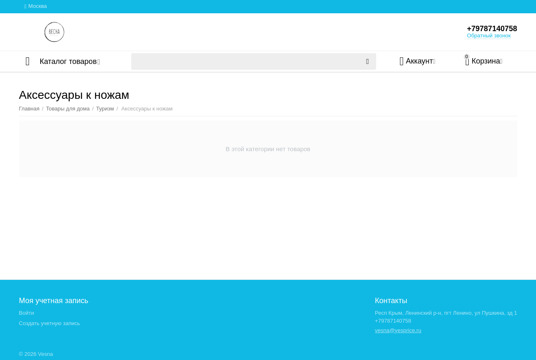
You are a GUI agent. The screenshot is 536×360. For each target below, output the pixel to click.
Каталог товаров (68, 61)
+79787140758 (492, 28)
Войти (26, 313)
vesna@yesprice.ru (398, 330)
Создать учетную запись (49, 323)
